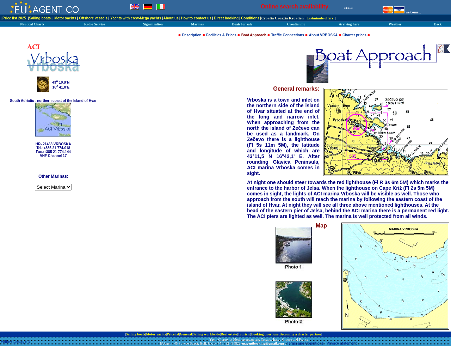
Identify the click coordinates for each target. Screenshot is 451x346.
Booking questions (265, 334)
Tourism (244, 334)
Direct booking (226, 18)
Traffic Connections (287, 35)
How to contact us (196, 18)
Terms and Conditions (305, 343)
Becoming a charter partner (300, 334)
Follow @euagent (15, 342)
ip (324, 334)
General (186, 334)
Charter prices (354, 35)
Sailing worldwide (206, 334)
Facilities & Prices (221, 35)
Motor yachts (65, 18)
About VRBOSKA (323, 35)
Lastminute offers (320, 18)
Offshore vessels (93, 18)
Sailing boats (40, 18)
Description (192, 35)
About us (170, 18)
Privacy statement (342, 343)
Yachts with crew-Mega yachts (135, 18)
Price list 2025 (14, 18)
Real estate (229, 334)
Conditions (250, 18)
